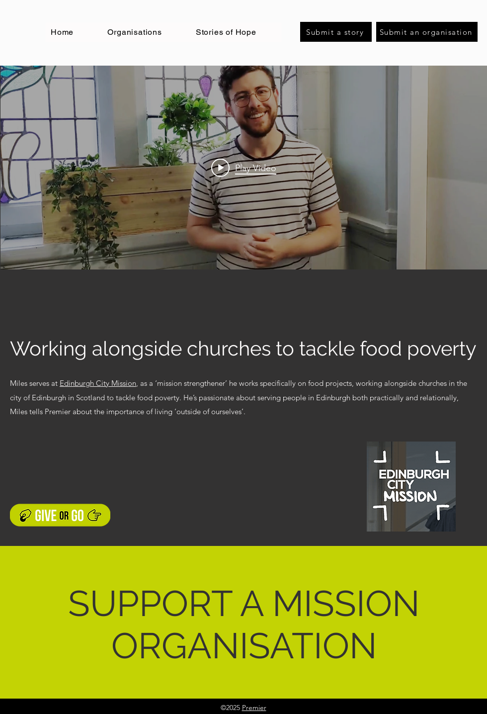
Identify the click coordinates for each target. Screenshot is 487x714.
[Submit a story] (336, 32)
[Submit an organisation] (427, 32)
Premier (254, 707)
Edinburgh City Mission (98, 383)
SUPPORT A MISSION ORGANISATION (244, 624)
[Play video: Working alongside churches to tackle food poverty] (243, 168)
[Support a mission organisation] (60, 515)
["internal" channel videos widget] (243, 167)
